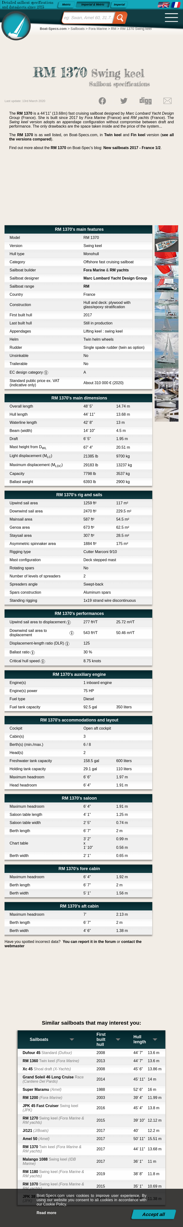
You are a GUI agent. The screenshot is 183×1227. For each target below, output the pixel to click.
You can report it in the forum (89, 942)
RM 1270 (53, 1120)
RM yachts (119, 270)
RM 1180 (53, 1174)
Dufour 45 (47, 1053)
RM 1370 (52, 1149)
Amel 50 (36, 1139)
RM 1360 (51, 1061)
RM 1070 (53, 1186)
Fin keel (138, 135)
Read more (46, 1213)
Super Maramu (42, 1089)
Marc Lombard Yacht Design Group (115, 278)
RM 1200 (42, 1098)
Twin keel (113, 135)
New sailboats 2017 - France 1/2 (132, 148)
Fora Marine (94, 270)
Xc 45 (47, 1069)
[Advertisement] (91, 189)
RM (86, 286)
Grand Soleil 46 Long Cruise (53, 1079)
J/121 (36, 1131)
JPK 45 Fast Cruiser (50, 1108)
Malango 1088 (49, 1161)
